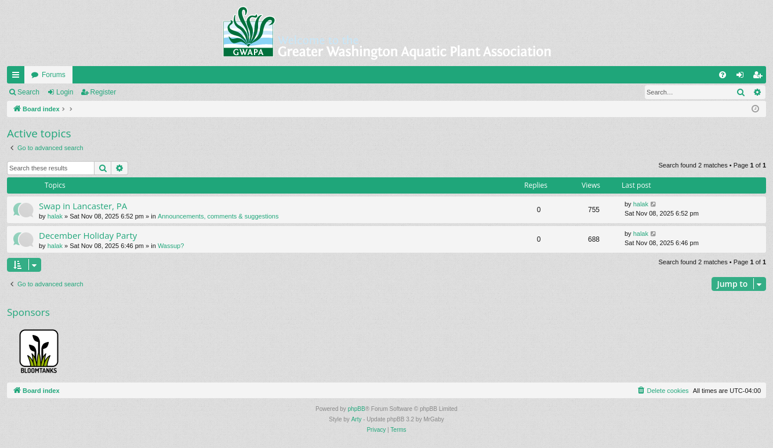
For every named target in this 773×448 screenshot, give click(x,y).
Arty (356, 419)
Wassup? (171, 245)
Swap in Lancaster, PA (83, 206)
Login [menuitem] (742, 77)
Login (64, 92)
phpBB (356, 409)
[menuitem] (722, 74)
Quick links (18, 77)
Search (28, 92)
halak (55, 216)
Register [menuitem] (760, 77)
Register (103, 92)
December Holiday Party (88, 235)
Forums (54, 75)
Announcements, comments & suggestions (218, 216)
